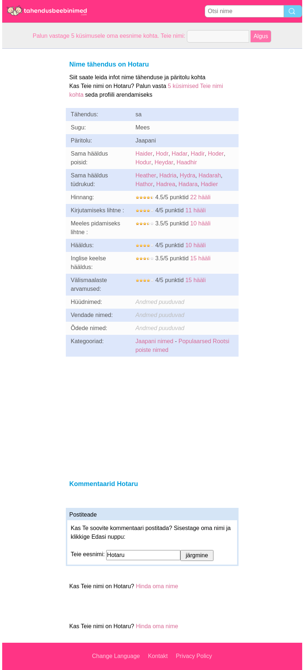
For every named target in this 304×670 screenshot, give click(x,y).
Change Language (116, 656)
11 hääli (195, 210)
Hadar (180, 154)
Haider (144, 154)
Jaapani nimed (154, 341)
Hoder (216, 154)
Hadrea (165, 184)
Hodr (162, 154)
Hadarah (210, 175)
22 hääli (200, 197)
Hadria (167, 175)
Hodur (144, 162)
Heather (146, 175)
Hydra (187, 175)
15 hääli (200, 258)
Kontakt (158, 656)
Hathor (144, 184)
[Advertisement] (31, 158)
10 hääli (200, 223)
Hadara (188, 184)
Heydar (164, 162)
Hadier (209, 184)
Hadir (198, 154)
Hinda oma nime (157, 586)
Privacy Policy (194, 656)
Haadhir (186, 162)
